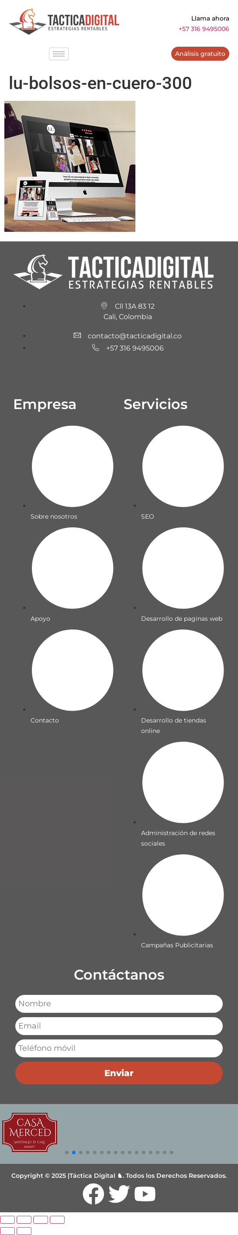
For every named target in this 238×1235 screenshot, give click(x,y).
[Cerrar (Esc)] (57, 1220)
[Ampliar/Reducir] (7, 1220)
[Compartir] (40, 1220)
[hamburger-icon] (59, 54)
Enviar (119, 1073)
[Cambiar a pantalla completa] (24, 1220)
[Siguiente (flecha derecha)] (24, 1231)
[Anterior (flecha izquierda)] (7, 1231)
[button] (67, 1152)
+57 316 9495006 (204, 29)
